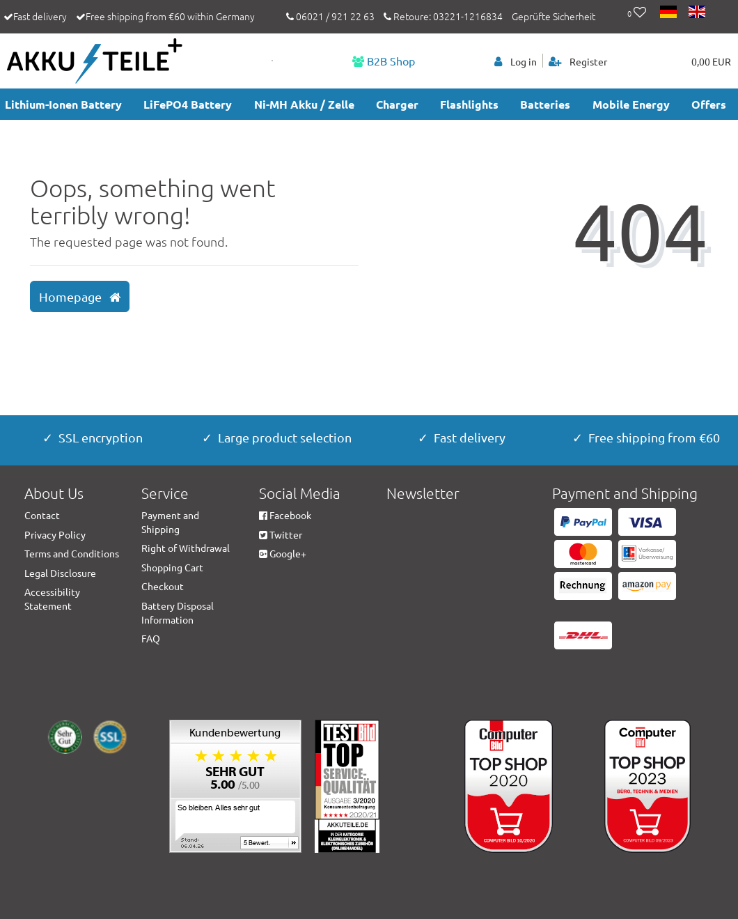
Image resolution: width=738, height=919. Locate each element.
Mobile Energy (631, 104)
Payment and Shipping (170, 522)
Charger (397, 104)
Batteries (545, 104)
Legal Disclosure (60, 572)
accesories (33, 136)
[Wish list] (636, 13)
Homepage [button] (79, 296)
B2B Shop (383, 61)
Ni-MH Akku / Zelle (304, 104)
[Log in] (515, 61)
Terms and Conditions (71, 553)
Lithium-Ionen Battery (63, 104)
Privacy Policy (55, 534)
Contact (42, 515)
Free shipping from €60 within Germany (170, 16)
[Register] (578, 61)
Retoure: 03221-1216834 (443, 16)
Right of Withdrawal (185, 547)
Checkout (162, 586)
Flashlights (469, 104)
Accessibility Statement (52, 598)
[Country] (669, 13)
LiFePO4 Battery (187, 104)
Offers (708, 104)
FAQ (150, 638)
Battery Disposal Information (177, 612)
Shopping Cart (172, 567)
